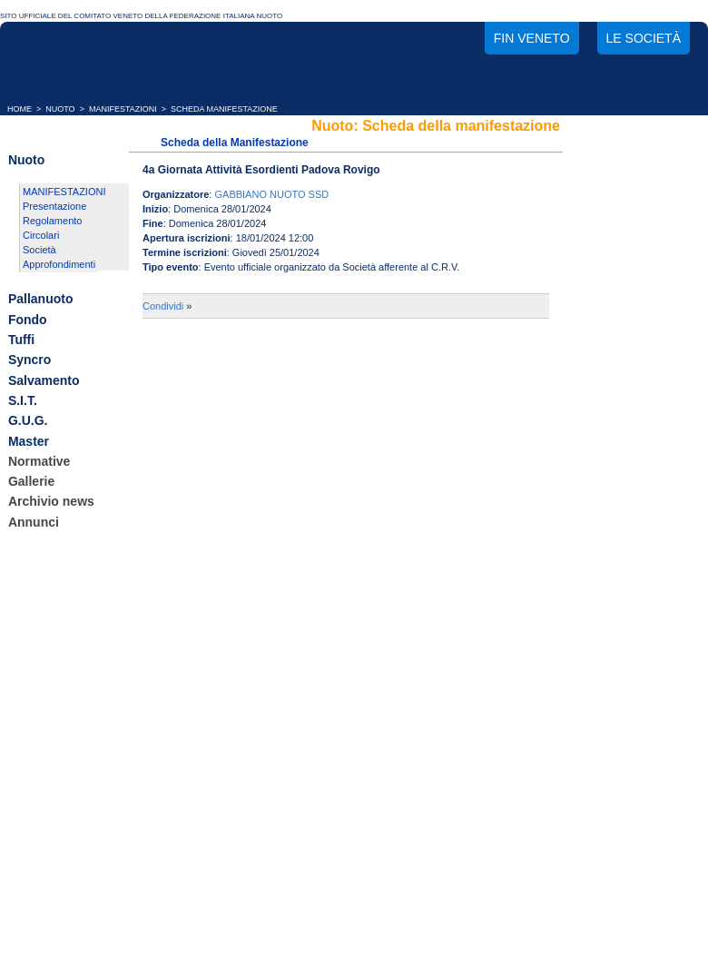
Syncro (29, 360)
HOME (19, 108)
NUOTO (59, 108)
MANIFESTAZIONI (123, 108)
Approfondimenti (59, 264)
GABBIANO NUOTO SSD (271, 194)
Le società (643, 38)
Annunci (33, 522)
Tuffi (21, 339)
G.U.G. (28, 421)
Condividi (163, 306)
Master (28, 441)
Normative (39, 461)
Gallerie (31, 481)
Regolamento (52, 220)
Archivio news (51, 502)
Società (39, 249)
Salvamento (44, 380)
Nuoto (26, 160)
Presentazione (54, 206)
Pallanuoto (41, 299)
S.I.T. (22, 400)
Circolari (41, 235)
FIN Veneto (532, 38)
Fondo (27, 319)
